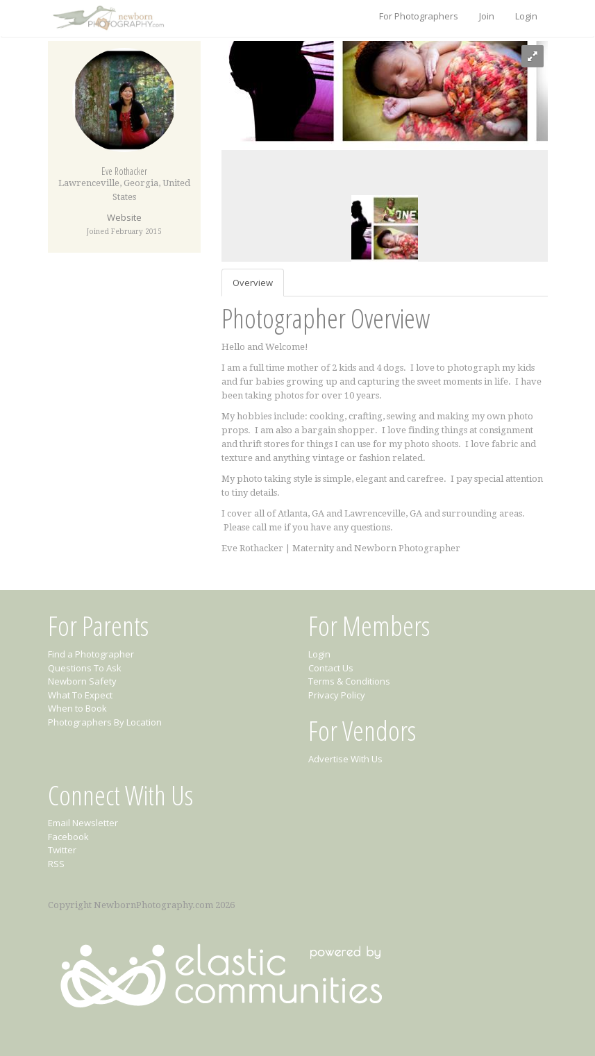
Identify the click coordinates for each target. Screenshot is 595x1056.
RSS (56, 863)
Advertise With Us (345, 759)
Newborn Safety (82, 681)
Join (486, 16)
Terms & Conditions (349, 681)
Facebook (68, 836)
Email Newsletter (83, 822)
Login (526, 16)
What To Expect (80, 695)
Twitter (62, 850)
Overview (253, 282)
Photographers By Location (105, 722)
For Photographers (418, 16)
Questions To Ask (84, 668)
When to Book (77, 708)
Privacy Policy (336, 695)
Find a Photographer (91, 654)
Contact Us (330, 668)
